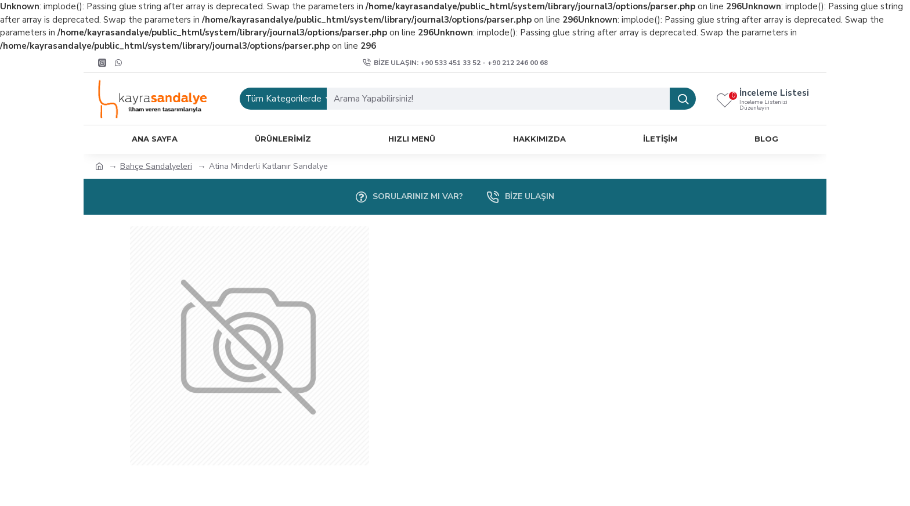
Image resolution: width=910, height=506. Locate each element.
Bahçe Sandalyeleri (156, 166)
